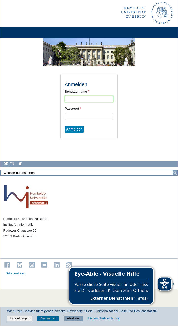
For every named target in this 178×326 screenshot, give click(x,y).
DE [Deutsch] (6, 164)
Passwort (73, 108)
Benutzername (77, 91)
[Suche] (175, 173)
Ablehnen (74, 318)
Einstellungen (19, 318)
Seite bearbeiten (15, 273)
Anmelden (74, 129)
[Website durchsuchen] (89, 173)
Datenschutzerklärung (104, 318)
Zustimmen (48, 318)
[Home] (18, 32)
